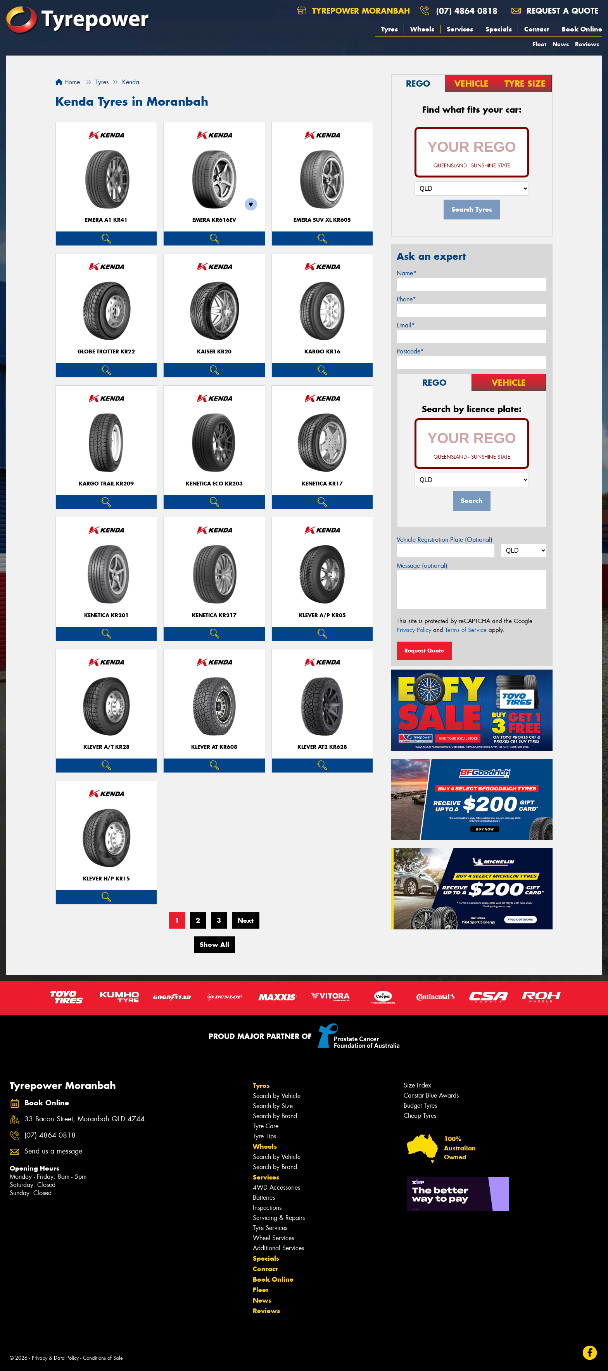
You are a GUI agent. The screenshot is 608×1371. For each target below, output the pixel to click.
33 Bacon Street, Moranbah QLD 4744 (84, 1119)
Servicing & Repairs (279, 1218)
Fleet (539, 44)
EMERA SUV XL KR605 (322, 220)
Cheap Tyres (420, 1116)
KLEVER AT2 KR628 (322, 747)
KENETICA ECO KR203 (214, 483)
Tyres (389, 29)
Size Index (417, 1085)
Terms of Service (466, 630)
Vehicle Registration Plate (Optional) (444, 540)
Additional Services (278, 1248)
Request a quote (554, 11)
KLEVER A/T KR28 (106, 747)
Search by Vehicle (277, 1096)
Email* (406, 325)
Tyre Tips (264, 1136)
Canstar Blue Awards (431, 1095)
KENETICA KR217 (214, 615)
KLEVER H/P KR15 (106, 878)
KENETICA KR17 (322, 483)
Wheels (422, 29)
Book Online (581, 29)
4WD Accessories (276, 1187)
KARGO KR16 (322, 351)
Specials (498, 29)
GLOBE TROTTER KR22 (106, 351)
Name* (406, 273)
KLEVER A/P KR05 (322, 615)
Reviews (587, 44)
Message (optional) (422, 566)
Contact (536, 29)
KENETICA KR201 (106, 615)
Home (67, 82)
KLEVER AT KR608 (214, 747)
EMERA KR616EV (214, 220)
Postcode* (410, 351)
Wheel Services (273, 1238)
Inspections (267, 1208)
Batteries (264, 1198)
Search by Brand (275, 1116)
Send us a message (53, 1151)
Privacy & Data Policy (55, 1358)
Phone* (406, 299)
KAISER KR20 (214, 351)
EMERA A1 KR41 (106, 220)
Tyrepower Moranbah (353, 11)
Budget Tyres (420, 1105)
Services (460, 29)
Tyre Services (270, 1228)
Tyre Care (265, 1126)
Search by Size (273, 1106)
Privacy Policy (414, 630)
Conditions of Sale (103, 1358)
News (561, 44)
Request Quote (424, 650)
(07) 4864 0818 (466, 11)
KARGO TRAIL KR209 (106, 483)
